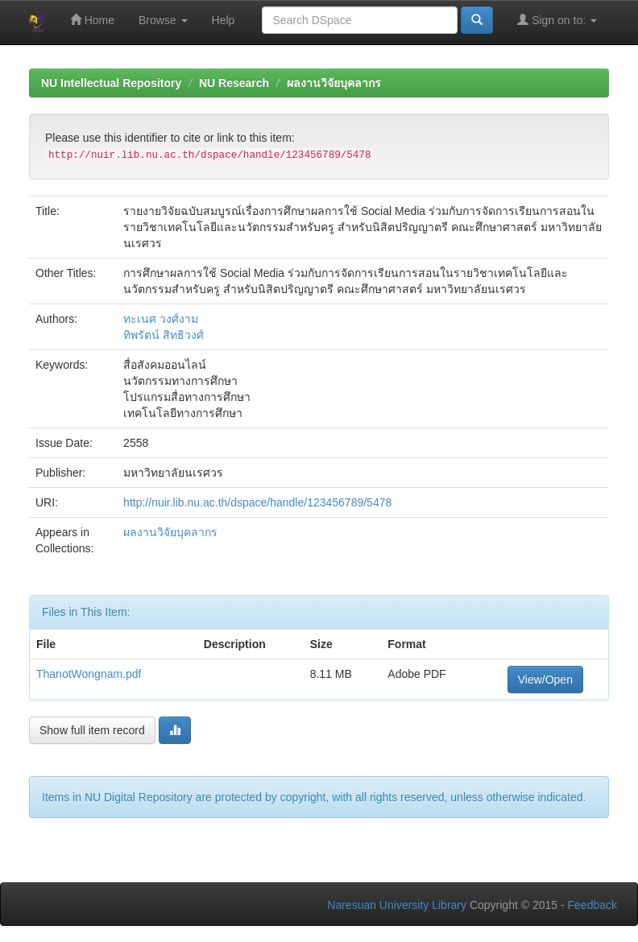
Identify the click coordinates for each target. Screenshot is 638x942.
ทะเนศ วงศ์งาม (160, 318)
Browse (163, 20)
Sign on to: (557, 20)
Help (223, 20)
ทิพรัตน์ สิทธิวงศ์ (163, 334)
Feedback (592, 905)
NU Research (234, 82)
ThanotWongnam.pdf (89, 673)
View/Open (545, 679)
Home (92, 20)
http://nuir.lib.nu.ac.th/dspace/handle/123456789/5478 (257, 502)
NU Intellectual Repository (111, 82)
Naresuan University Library (396, 905)
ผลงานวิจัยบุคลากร (334, 82)
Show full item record (92, 730)
